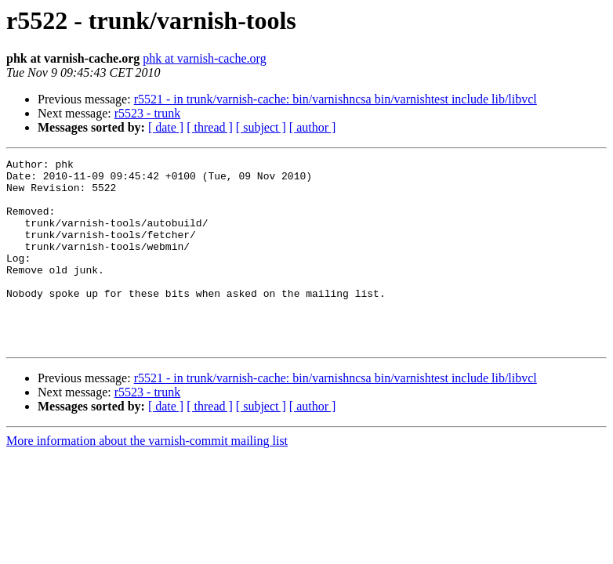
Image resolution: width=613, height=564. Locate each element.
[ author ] (312, 127)
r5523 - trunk (147, 113)
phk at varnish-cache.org (204, 58)
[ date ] (165, 127)
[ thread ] (210, 127)
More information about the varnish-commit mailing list (147, 478)
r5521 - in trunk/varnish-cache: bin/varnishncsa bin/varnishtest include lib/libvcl (335, 99)
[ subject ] (261, 127)
